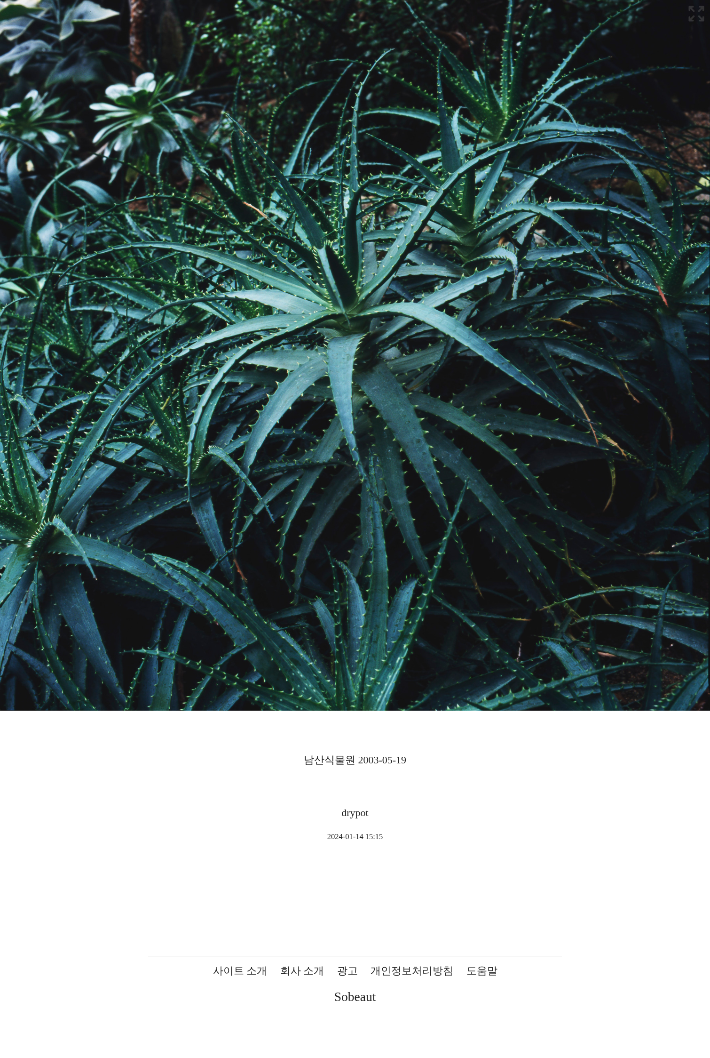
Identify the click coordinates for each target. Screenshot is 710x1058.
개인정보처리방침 (412, 971)
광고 (347, 971)
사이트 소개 (240, 971)
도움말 (481, 971)
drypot (354, 812)
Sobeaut (355, 996)
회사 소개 (302, 971)
